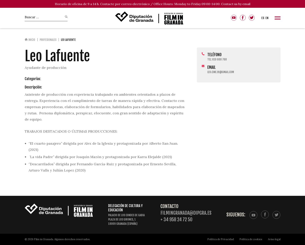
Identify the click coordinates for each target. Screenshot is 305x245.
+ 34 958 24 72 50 (176, 219)
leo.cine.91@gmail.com (220, 72)
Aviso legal (274, 239)
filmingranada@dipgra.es (185, 213)
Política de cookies (250, 239)
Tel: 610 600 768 (217, 59)
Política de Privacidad (220, 239)
